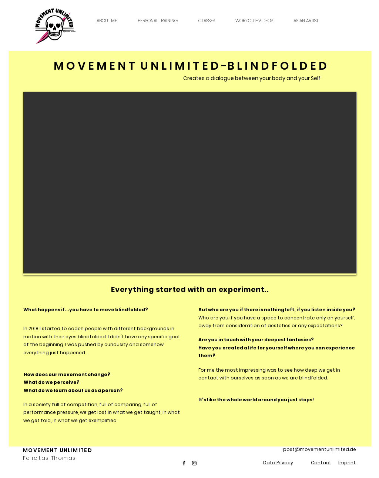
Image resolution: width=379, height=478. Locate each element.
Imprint (347, 462)
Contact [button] (321, 462)
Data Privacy (278, 462)
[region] (189, 182)
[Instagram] (194, 463)
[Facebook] (184, 463)
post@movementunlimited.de (319, 449)
